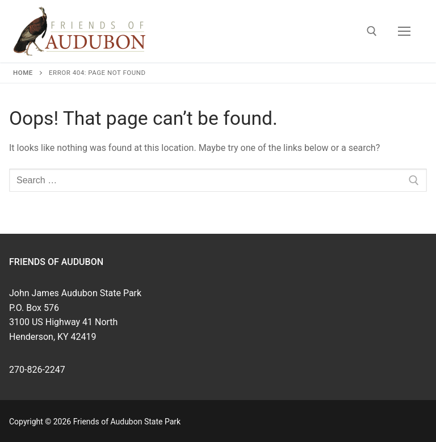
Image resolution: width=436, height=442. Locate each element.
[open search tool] (372, 31)
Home (23, 73)
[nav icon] (404, 31)
